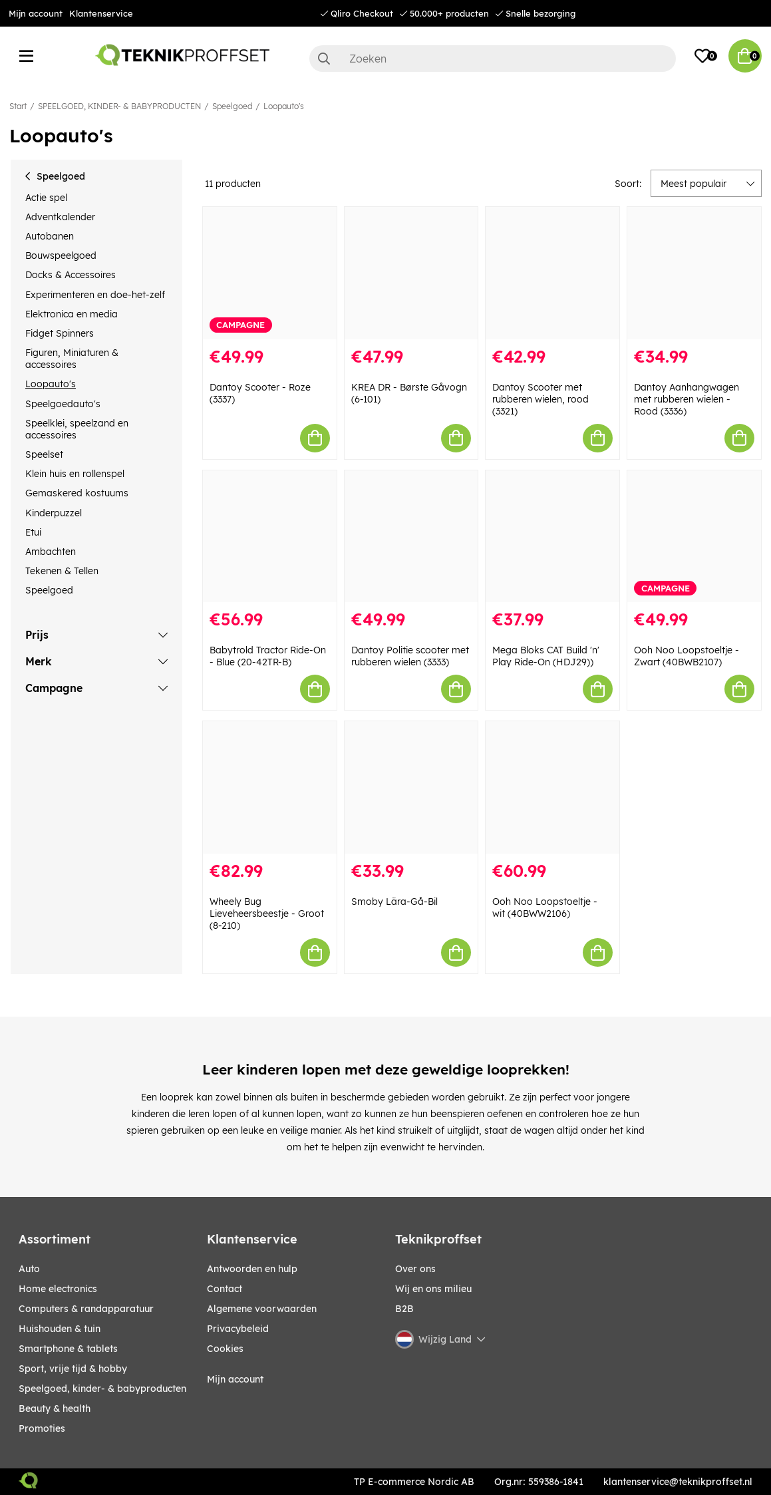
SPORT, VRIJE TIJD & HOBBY (73, 1369)
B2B (404, 1309)
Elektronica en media (71, 314)
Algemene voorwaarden (262, 1309)
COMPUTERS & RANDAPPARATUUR (86, 1309)
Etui (33, 532)
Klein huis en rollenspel (74, 474)
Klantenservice (101, 13)
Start (18, 106)
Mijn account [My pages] (235, 1379)
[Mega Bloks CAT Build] (552, 536)
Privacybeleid (238, 1329)
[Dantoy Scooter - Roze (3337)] (269, 273)
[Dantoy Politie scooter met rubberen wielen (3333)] (411, 536)
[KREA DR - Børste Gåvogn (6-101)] (411, 273)
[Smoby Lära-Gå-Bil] (411, 787)
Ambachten (50, 552)
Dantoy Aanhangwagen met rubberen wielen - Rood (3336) (686, 399)
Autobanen (49, 236)
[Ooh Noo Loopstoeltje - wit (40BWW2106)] (552, 787)
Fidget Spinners (59, 333)
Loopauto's (283, 106)
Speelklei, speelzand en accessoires (76, 429)
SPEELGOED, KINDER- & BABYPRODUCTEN (119, 106)
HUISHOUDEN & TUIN (59, 1329)
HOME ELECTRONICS (58, 1289)
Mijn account (36, 13)
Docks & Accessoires (70, 275)
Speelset (44, 454)
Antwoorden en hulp (252, 1269)
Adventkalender (60, 217)
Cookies (225, 1349)
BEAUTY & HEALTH (54, 1408)
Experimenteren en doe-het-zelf (95, 295)
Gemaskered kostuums (76, 493)
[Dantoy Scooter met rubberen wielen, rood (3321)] (552, 273)
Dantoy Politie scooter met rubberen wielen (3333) (410, 656)
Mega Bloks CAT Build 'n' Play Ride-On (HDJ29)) (545, 656)
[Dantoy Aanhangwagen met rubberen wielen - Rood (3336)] (694, 273)
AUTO (29, 1269)
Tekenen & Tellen (61, 571)
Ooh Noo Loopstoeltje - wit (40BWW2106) (544, 907)
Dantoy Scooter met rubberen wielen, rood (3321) (540, 399)
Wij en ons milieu (433, 1289)
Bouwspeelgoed (60, 255)
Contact (224, 1289)
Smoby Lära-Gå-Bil (394, 902)
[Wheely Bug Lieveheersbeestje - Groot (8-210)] (269, 787)
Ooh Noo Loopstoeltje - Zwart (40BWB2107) (686, 656)
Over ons (415, 1269)
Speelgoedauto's (62, 404)
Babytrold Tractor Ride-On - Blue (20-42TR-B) (268, 656)
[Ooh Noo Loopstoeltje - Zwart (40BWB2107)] (694, 536)
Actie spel (46, 198)
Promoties (42, 1428)
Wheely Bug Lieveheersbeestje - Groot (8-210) (267, 913)
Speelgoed (232, 106)
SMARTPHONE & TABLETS (68, 1349)
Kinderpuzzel (53, 513)
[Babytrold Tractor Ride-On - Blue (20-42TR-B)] (269, 536)
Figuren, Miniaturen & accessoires (71, 359)
